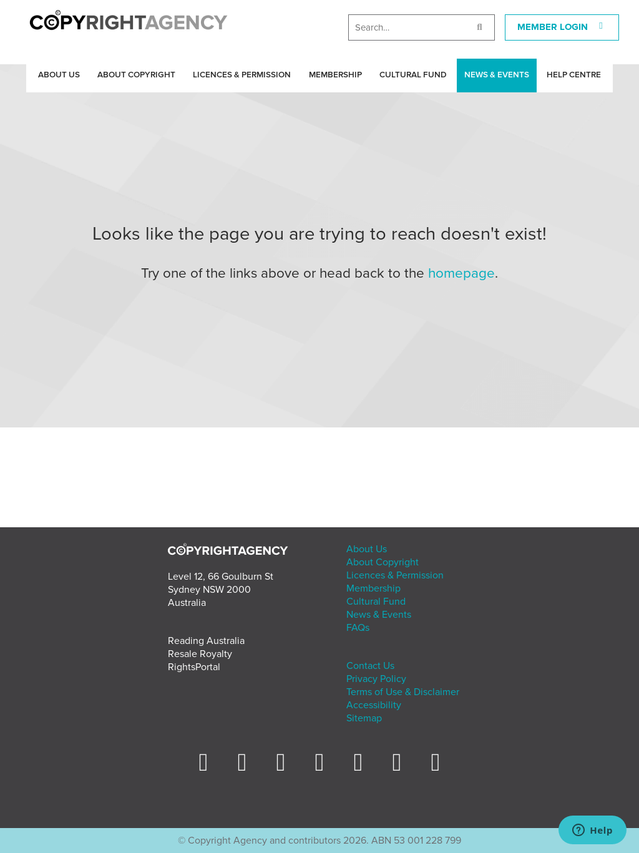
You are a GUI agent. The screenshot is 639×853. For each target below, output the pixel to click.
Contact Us (370, 666)
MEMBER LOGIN (562, 26)
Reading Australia (206, 641)
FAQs (357, 627)
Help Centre (574, 75)
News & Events (496, 75)
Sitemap (364, 718)
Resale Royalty (200, 654)
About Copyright (136, 75)
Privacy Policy (376, 679)
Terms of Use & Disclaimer (402, 692)
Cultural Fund (413, 75)
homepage (461, 273)
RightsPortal (194, 667)
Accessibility (373, 705)
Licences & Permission (242, 75)
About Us (59, 75)
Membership (335, 75)
